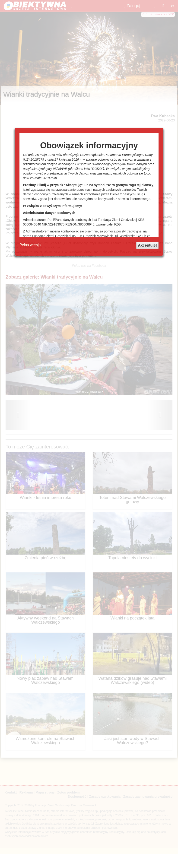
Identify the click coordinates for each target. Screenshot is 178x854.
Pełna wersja (30, 245)
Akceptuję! (147, 245)
